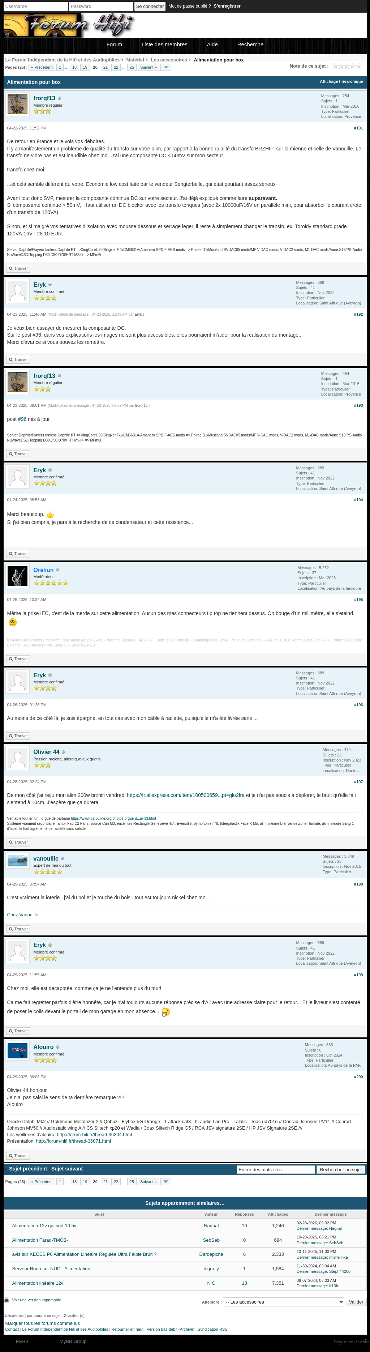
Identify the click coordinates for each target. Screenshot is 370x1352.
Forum (114, 44)
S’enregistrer (227, 6)
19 (85, 67)
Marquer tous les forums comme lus (42, 1323)
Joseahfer (361, 1341)
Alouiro (44, 1047)
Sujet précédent (28, 1169)
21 (105, 67)
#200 (358, 1077)
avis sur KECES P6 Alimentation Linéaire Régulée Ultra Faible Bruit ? (84, 1254)
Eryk (40, 285)
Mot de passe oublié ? (189, 6)
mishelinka (338, 1257)
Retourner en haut (127, 1329)
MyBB (22, 1341)
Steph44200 (339, 1271)
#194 (358, 500)
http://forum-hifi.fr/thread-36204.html (94, 1134)
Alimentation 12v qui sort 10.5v (44, 1225)
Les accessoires (169, 60)
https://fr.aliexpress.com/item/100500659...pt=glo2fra (186, 795)
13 (244, 1283)
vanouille (46, 859)
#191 (358, 128)
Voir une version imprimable (36, 1300)
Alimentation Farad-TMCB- (40, 1240)
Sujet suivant (67, 1169)
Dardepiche (211, 1254)
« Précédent (41, 67)
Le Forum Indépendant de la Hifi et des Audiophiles (62, 60)
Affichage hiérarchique (341, 81)
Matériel (135, 60)
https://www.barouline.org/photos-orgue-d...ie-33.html (113, 818)
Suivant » (148, 67)
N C (211, 1283)
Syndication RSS (213, 1329)
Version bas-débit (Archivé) (170, 1329)
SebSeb (211, 1240)
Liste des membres (165, 44)
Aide (212, 44)
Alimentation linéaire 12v (38, 1283)
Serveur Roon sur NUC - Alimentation (51, 1268)
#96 (22, 419)
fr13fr (334, 1286)
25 (132, 67)
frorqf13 (44, 98)
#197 (358, 782)
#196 (358, 705)
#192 (358, 314)
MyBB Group (73, 1341)
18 (74, 67)
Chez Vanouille (22, 914)
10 (244, 1225)
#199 (358, 975)
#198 (358, 884)
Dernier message (312, 1228)
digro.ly (211, 1268)
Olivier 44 (47, 752)
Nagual (211, 1225)
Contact (12, 1329)
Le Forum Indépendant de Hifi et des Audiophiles (65, 1329)
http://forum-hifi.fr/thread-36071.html (73, 1141)
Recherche (250, 44)
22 (116, 67)
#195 (358, 599)
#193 (358, 405)
